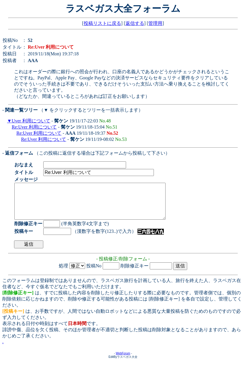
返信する (134, 23)
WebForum (123, 360)
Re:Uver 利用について (34, 126)
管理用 (155, 23)
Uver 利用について (31, 120)
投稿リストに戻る (102, 23)
